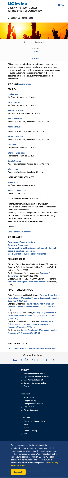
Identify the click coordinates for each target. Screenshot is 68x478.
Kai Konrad (13, 182)
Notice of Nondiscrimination (33, 383)
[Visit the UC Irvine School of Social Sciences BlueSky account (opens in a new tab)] (32, 359)
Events (25, 427)
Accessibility (27, 397)
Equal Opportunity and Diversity (35, 377)
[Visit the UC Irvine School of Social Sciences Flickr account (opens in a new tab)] (52, 359)
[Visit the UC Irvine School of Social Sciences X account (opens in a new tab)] (38, 359)
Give (24, 434)
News (24, 424)
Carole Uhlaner (14, 161)
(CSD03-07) (33, 307)
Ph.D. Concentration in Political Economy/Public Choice (32, 348)
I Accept (18, 472)
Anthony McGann (15, 136)
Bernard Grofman (15, 110)
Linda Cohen (13, 94)
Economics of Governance (19, 232)
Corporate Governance (18, 245)
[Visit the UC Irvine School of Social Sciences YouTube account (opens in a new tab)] (44, 359)
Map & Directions (29, 407)
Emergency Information (32, 404)
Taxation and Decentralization (21, 242)
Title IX (25, 386)
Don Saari (12, 145)
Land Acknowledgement (32, 380)
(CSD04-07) (34, 298)
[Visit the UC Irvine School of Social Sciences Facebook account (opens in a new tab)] (26, 359)
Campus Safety (28, 401)
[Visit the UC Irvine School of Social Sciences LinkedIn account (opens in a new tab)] (20, 359)
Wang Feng (13, 169)
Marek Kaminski (15, 119)
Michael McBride (15, 127)
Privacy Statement (29, 410)
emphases (35, 58)
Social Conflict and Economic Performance (27, 254)
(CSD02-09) (31, 324)
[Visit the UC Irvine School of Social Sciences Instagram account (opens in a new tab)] (15, 359)
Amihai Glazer (25, 84)
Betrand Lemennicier (17, 190)
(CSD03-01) (32, 315)
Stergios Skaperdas (16, 153)
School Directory (29, 431)
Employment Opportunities (33, 421)
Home (36, 51)
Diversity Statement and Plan (34, 374)
